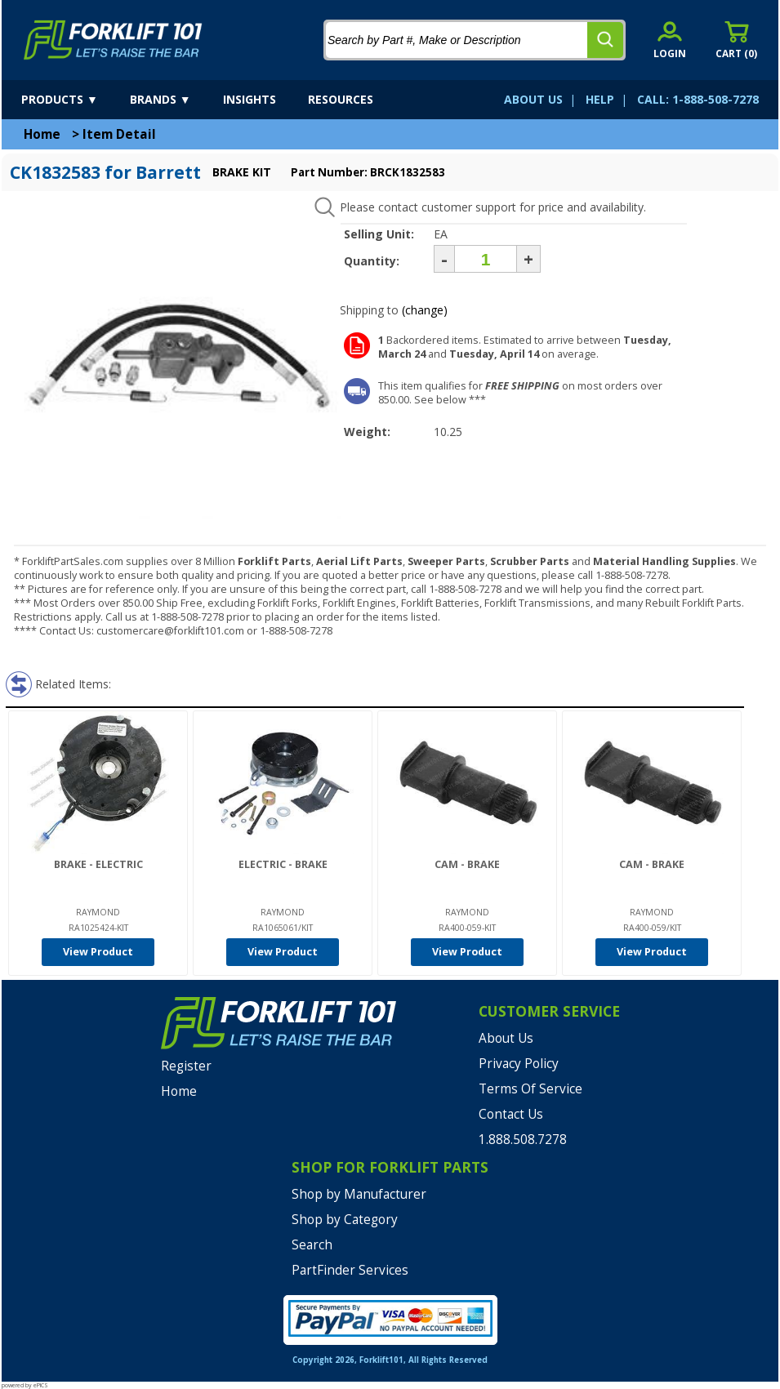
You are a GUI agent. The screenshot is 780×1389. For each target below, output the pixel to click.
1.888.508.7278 (523, 1139)
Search (312, 1244)
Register (186, 1066)
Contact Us (511, 1114)
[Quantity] (485, 259)
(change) (425, 310)
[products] (74, 99)
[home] (113, 40)
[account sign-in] (670, 40)
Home (42, 134)
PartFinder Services (350, 1270)
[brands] (175, 99)
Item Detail (119, 134)
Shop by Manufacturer (359, 1194)
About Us (506, 1038)
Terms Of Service (530, 1088)
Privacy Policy (519, 1063)
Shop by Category (345, 1219)
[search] (605, 40)
